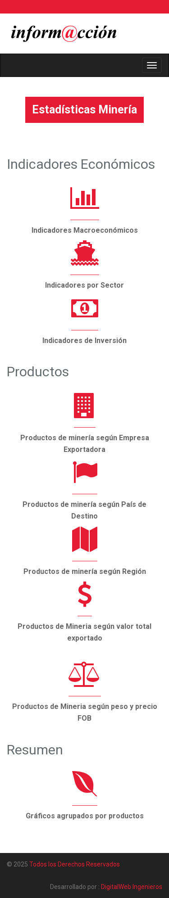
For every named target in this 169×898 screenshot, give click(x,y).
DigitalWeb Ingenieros (131, 886)
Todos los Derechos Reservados (74, 864)
